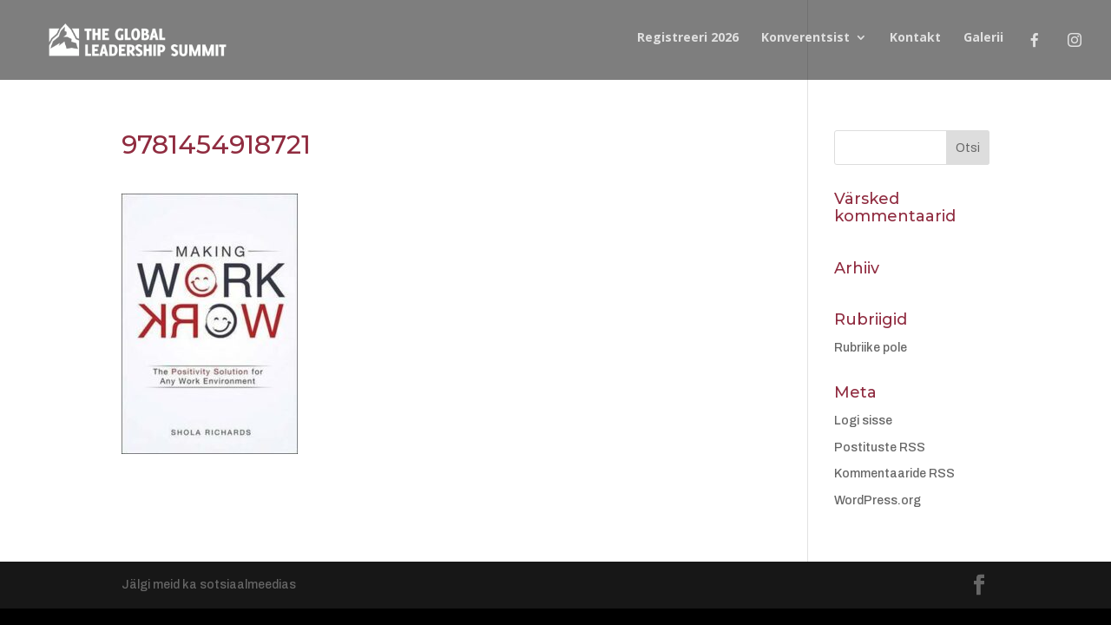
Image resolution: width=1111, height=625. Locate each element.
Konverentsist (805, 38)
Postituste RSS (879, 447)
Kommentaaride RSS (894, 473)
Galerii (983, 38)
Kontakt (915, 38)
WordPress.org (877, 500)
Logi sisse (863, 420)
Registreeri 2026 (688, 38)
